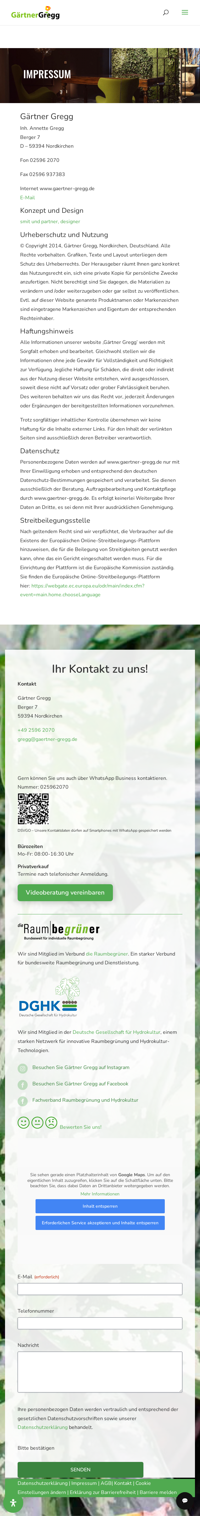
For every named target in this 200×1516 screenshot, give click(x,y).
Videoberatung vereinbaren (65, 892)
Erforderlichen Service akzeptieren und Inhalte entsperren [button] (100, 1223)
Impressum (84, 1483)
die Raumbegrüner (107, 954)
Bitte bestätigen (36, 1448)
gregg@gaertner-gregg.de (45, 739)
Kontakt (123, 1483)
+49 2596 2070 (35, 730)
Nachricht (28, 1345)
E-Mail (27, 197)
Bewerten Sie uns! (60, 1127)
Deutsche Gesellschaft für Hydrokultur (116, 1032)
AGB (106, 1483)
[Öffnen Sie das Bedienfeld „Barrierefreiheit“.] (13, 1503)
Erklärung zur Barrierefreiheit (103, 1492)
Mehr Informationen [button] (100, 1194)
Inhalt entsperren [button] (100, 1206)
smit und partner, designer (50, 221)
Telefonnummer (36, 1311)
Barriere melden (158, 1492)
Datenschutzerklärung (43, 1427)
